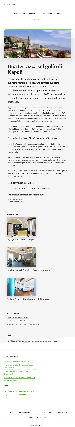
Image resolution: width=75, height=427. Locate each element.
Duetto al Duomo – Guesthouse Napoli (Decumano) (28, 299)
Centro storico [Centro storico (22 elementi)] (15, 341)
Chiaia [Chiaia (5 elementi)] (26, 341)
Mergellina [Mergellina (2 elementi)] (40, 341)
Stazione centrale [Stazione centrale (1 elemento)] (48, 341)
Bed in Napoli (12, 4)
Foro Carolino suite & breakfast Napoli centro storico (28, 270)
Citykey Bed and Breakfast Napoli (20, 239)
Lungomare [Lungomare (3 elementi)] (33, 341)
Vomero (22, 201)
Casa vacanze (19, 199)
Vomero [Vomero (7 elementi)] (56, 341)
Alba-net (44, 417)
